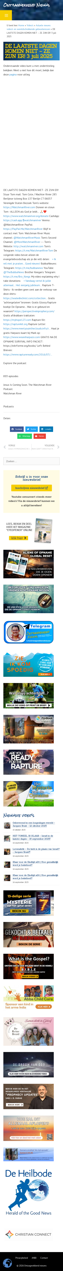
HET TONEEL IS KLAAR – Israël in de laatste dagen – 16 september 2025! (33, 837)
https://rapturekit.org (15, 324)
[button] (17, 429)
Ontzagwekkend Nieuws (26, 5)
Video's (30, 25)
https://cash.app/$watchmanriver (22, 220)
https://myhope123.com (17, 319)
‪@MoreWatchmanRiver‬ (27, 242)
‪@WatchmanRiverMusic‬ (26, 237)
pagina (13, 74)
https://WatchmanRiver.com (19, 207)
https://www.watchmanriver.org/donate (26, 216)
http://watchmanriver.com (28, 246)
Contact (44, 1257)
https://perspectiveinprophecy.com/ (34, 311)
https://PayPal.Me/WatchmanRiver (23, 228)
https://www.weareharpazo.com (21, 337)
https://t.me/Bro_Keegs (16, 276)
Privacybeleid (21, 1257)
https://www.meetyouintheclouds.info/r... (26, 328)
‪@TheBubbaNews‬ (13, 272)
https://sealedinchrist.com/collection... (25, 298)
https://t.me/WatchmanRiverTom (34, 250)
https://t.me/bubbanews (29, 268)
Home (21, 25)
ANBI (34, 1257)
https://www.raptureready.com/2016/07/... (27, 354)
